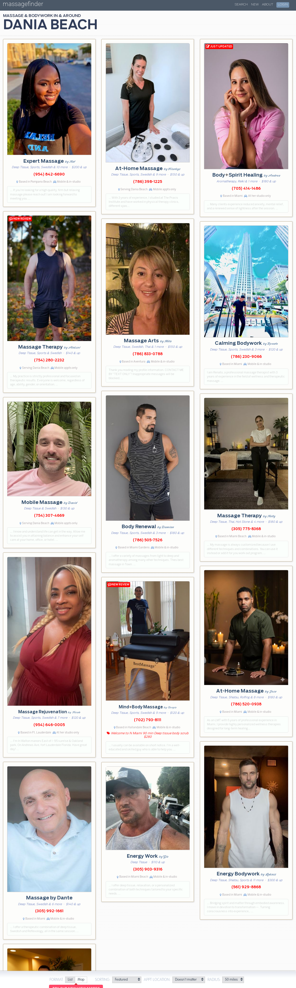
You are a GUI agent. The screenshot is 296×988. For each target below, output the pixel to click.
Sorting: (103, 980)
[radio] (70, 980)
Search (241, 4)
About (267, 4)
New (255, 4)
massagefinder (23, 5)
